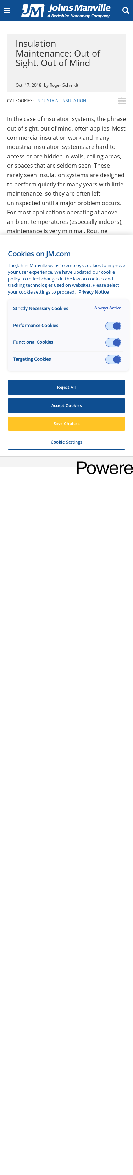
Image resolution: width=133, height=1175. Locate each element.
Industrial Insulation (61, 101)
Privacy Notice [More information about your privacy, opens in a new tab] (93, 292)
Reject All (66, 387)
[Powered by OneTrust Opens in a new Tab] (102, 462)
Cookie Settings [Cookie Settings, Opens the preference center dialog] (66, 442)
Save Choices (67, 423)
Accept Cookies (66, 405)
